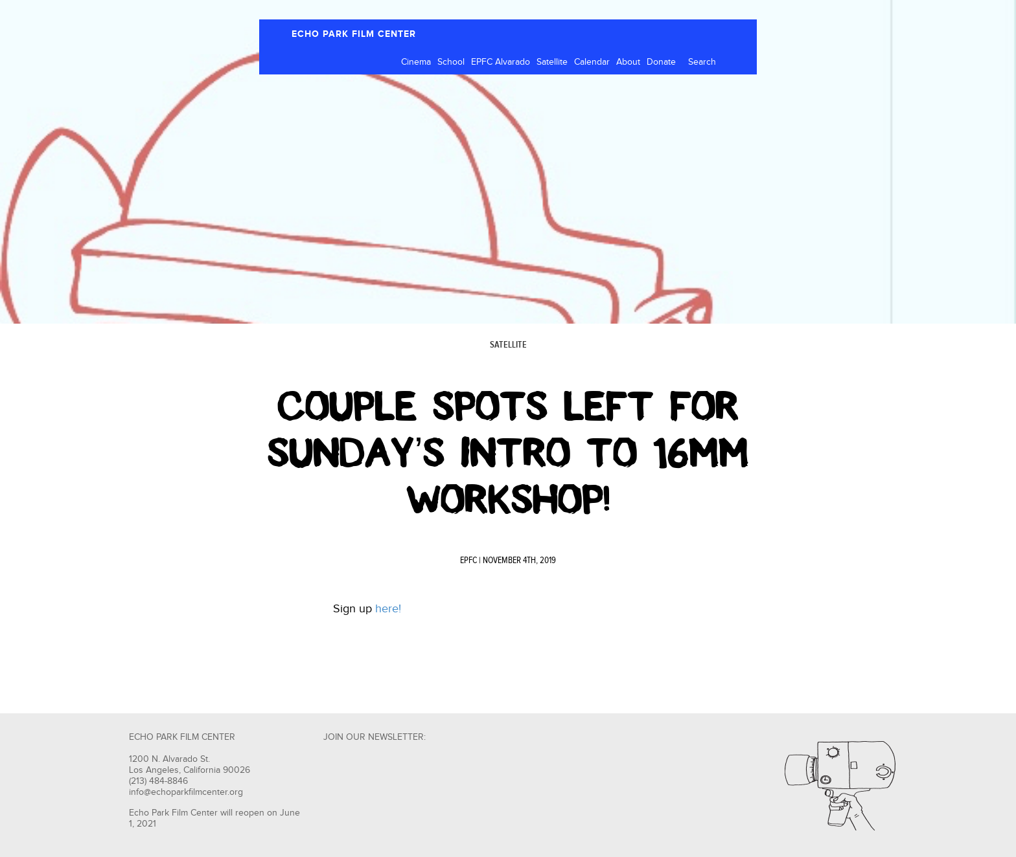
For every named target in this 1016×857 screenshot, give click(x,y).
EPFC (468, 560)
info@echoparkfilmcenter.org (186, 792)
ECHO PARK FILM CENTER (354, 33)
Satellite (552, 62)
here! (389, 609)
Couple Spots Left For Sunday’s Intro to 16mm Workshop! (508, 453)
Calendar (592, 62)
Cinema (416, 62)
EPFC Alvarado (500, 62)
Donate (661, 62)
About (628, 62)
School (451, 62)
